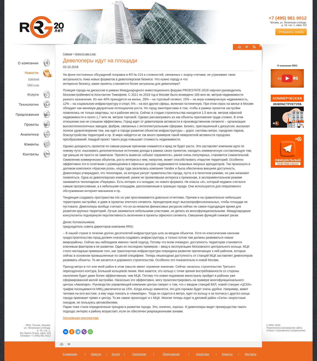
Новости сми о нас (85, 54)
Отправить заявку (291, 32)
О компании (29, 63)
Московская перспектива (81, 318)
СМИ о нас (33, 85)
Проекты (29, 124)
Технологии (29, 104)
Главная (67, 54)
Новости (30, 73)
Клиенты (29, 144)
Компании (33, 79)
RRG (42, 27)
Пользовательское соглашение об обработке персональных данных (285, 334)
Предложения (171, 354)
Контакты (29, 154)
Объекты (29, 114)
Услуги (29, 94)
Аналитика (29, 134)
